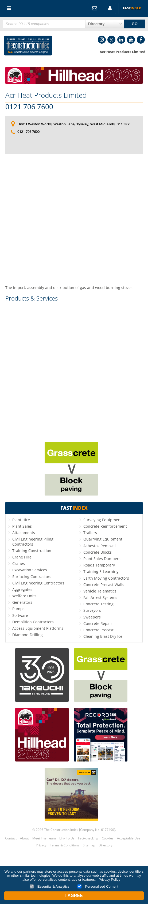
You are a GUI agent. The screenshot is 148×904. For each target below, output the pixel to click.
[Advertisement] (74, 207)
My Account (110, 8)
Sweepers (92, 617)
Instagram (102, 40)
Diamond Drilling (27, 634)
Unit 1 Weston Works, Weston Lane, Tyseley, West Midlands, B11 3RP (73, 124)
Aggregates (22, 589)
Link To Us (67, 838)
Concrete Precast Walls (103, 584)
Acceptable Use (128, 838)
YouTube (131, 40)
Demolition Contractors (33, 621)
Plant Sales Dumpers (101, 558)
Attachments (23, 532)
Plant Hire (21, 519)
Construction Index (28, 47)
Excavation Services (29, 569)
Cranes (18, 563)
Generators (22, 602)
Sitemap (89, 845)
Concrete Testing (98, 603)
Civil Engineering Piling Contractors (32, 541)
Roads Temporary (99, 565)
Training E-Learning (101, 571)
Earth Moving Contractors (106, 578)
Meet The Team (44, 838)
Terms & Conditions (64, 845)
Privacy (41, 845)
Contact (11, 838)
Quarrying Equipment (102, 539)
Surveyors (92, 610)
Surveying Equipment (102, 519)
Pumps (18, 608)
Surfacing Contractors (31, 576)
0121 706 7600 (29, 107)
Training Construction (31, 550)
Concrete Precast (98, 629)
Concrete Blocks (97, 552)
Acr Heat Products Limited (46, 95)
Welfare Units (24, 595)
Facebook (141, 40)
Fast (132, 8)
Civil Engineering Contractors (38, 583)
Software (20, 615)
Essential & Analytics (49, 886)
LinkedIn (121, 40)
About (24, 838)
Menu (9, 8)
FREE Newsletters (94, 8)
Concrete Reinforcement (105, 526)
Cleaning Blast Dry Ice (102, 636)
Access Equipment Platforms (37, 628)
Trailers (90, 532)
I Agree (74, 895)
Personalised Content (97, 886)
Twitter (111, 40)
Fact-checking (88, 838)
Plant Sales (22, 526)
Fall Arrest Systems (100, 597)
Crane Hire (22, 557)
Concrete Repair (97, 623)
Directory (105, 845)
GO (135, 24)
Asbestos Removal (99, 545)
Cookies (108, 838)
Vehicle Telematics (99, 591)
